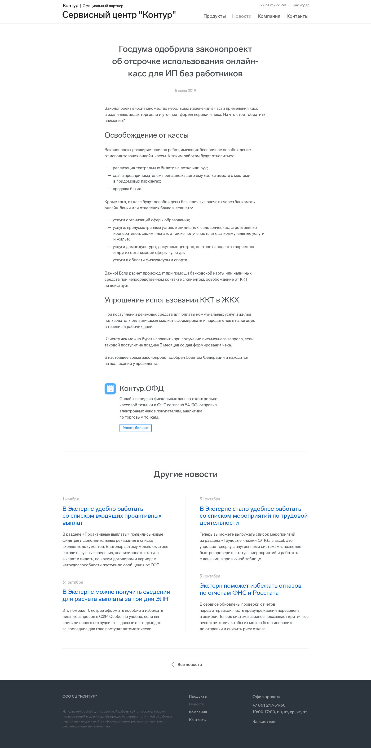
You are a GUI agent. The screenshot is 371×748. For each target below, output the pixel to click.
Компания (269, 16)
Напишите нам (263, 722)
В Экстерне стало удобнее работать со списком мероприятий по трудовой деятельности (254, 516)
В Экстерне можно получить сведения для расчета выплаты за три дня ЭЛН (116, 595)
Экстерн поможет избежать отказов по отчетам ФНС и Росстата (250, 589)
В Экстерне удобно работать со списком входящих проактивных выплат (111, 516)
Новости (242, 16)
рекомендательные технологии (86, 726)
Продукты (214, 16)
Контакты (298, 16)
